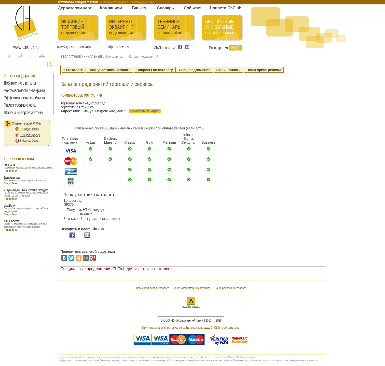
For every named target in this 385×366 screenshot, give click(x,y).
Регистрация (218, 48)
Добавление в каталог (20, 83)
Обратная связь (117, 47)
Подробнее (10, 171)
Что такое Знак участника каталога (92, 219)
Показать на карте (145, 111)
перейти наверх (191, 306)
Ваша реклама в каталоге (230, 288)
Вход (235, 48)
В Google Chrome (29, 129)
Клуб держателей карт (74, 47)
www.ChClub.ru (26, 47)
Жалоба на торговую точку (23, 112)
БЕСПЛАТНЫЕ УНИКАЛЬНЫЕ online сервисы (219, 27)
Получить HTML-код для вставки (86, 211)
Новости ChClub (225, 8)
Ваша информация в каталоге (191, 288)
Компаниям (111, 8)
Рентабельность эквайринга (24, 90)
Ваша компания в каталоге (152, 288)
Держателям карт (75, 8)
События (193, 8)
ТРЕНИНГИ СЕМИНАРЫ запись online (169, 27)
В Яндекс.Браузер (30, 135)
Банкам (139, 8)
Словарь (165, 8)
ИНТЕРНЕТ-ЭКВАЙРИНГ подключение (121, 27)
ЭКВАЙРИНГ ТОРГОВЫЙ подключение (73, 27)
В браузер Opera (29, 140)
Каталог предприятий (19, 75)
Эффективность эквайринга (24, 97)
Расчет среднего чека (19, 105)
